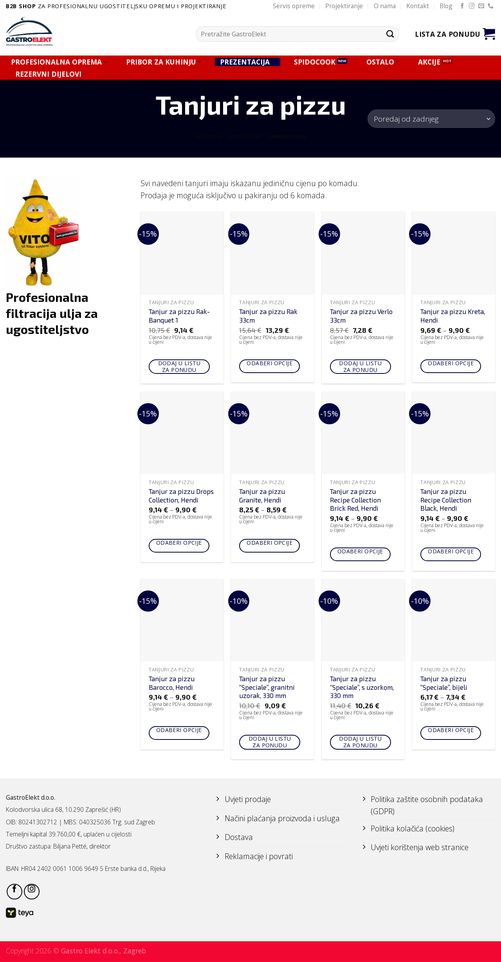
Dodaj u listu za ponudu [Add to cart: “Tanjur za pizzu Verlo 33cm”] (360, 366)
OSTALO (382, 62)
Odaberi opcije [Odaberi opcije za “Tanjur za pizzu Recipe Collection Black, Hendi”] (451, 551)
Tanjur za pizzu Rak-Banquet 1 (179, 315)
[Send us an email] (481, 6)
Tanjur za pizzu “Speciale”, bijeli (443, 683)
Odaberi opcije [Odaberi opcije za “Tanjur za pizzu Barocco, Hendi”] (179, 730)
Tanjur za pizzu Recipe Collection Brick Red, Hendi (355, 499)
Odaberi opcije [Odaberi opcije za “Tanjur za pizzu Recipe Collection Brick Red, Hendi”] (360, 551)
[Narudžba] (431, 118)
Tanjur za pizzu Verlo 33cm (361, 315)
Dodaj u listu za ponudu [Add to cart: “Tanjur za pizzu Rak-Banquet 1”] (179, 366)
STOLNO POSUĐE (246, 136)
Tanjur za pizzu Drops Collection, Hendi (181, 495)
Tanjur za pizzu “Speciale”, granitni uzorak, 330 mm (267, 687)
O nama (385, 6)
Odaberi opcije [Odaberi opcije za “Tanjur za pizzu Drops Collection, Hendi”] (179, 542)
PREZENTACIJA (247, 62)
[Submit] (390, 34)
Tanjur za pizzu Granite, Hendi (262, 495)
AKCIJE (429, 62)
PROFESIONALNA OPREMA (59, 62)
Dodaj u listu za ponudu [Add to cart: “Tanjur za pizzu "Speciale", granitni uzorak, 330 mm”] (270, 742)
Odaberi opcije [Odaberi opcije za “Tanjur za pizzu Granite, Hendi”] (269, 542)
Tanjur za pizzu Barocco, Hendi (172, 683)
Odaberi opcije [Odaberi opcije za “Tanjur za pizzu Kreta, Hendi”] (451, 363)
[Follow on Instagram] (472, 6)
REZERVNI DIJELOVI (48, 74)
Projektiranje (344, 6)
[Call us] (491, 6)
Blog (446, 6)
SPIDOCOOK (314, 62)
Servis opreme (294, 6)
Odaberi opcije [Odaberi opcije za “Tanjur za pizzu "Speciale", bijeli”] (451, 730)
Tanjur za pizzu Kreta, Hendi (452, 315)
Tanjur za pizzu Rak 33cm (268, 315)
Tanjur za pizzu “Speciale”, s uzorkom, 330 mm (362, 687)
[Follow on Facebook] (462, 6)
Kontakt (417, 6)
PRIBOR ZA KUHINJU (163, 62)
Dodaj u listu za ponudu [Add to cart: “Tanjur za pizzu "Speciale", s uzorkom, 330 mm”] (360, 742)
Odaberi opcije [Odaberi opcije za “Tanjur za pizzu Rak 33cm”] (269, 363)
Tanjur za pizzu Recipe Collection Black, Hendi (445, 499)
